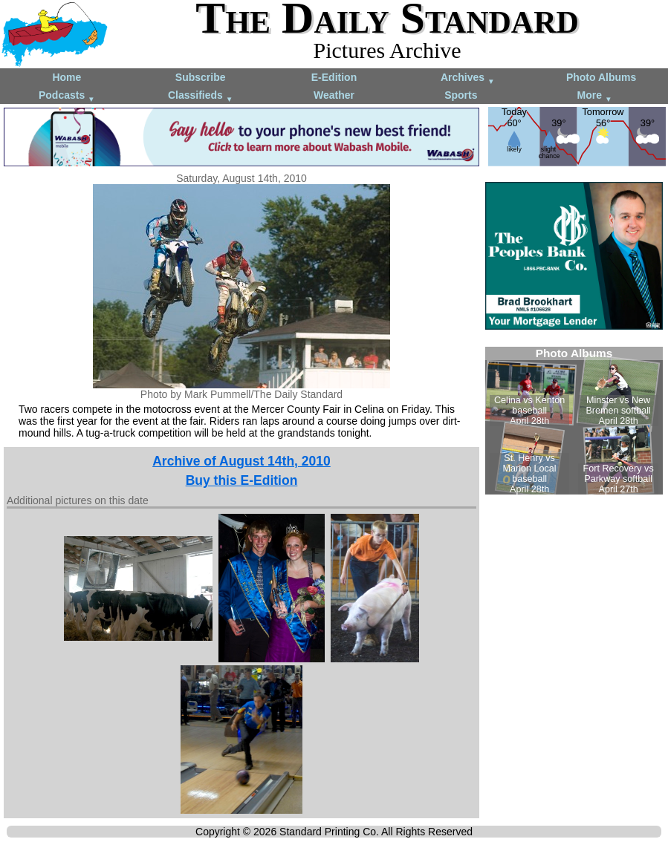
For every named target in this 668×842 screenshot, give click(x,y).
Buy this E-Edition (242, 480)
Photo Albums (601, 77)
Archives (468, 78)
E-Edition (334, 77)
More (594, 96)
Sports (460, 95)
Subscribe (200, 77)
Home (66, 77)
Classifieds (200, 96)
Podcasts (67, 96)
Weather (334, 95)
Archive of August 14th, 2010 (241, 461)
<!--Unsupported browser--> (574, 421)
